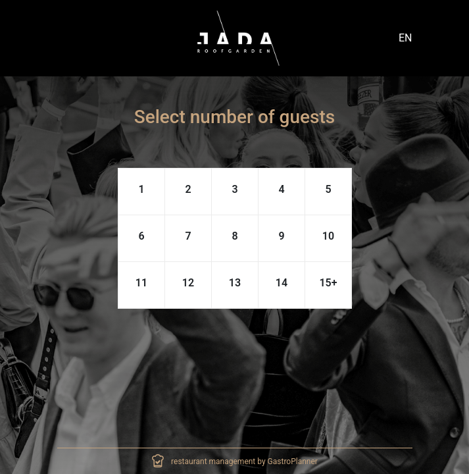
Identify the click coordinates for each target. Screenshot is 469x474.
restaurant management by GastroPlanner (244, 461)
